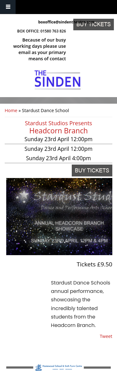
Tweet (106, 336)
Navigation (8, 7)
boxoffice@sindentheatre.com (52, 22)
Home (11, 110)
